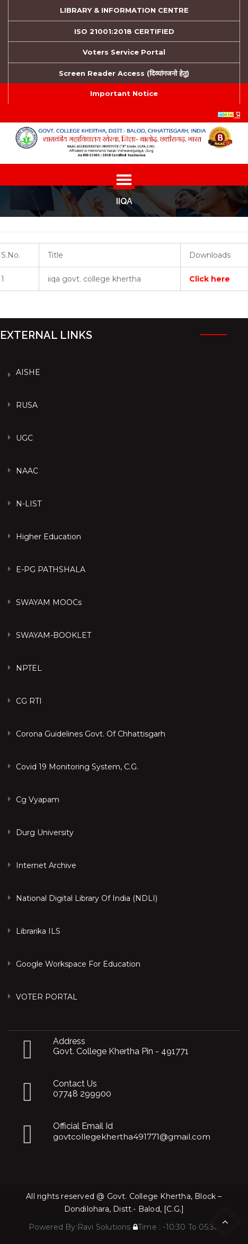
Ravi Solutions (104, 1227)
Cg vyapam (37, 799)
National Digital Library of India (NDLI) (86, 898)
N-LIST (28, 504)
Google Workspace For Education (78, 964)
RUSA (27, 405)
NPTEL (29, 668)
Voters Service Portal (124, 52)
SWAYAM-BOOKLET (53, 635)
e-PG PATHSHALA (50, 569)
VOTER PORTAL (46, 997)
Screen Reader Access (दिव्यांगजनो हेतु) (124, 73)
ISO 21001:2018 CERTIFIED (124, 31)
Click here (209, 279)
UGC (24, 438)
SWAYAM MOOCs (49, 602)
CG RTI (29, 701)
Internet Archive (46, 865)
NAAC (27, 471)
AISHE (28, 372)
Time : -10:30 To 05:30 (176, 1227)
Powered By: (53, 1227)
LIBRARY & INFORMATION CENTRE (124, 10)
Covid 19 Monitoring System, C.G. (77, 767)
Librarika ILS (38, 931)
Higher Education (48, 536)
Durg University (45, 832)
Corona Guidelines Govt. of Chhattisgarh (90, 734)
